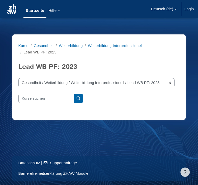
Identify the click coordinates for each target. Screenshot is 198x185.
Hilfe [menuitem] (52, 10)
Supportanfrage (60, 163)
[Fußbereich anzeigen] (185, 172)
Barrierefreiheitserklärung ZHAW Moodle (53, 173)
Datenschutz (29, 163)
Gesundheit (44, 46)
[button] (163, 9)
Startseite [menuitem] (35, 10)
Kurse (23, 46)
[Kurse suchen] (46, 98)
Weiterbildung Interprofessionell (115, 46)
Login (189, 9)
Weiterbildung (70, 46)
